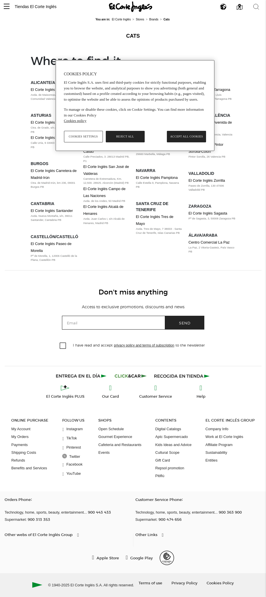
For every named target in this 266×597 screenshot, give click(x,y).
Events (104, 452)
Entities (211, 460)
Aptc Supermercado (171, 437)
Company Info (217, 429)
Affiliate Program (219, 445)
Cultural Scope (167, 452)
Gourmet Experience (115, 437)
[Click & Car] (131, 375)
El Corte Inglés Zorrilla (206, 180)
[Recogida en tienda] (182, 375)
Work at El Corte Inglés (224, 437)
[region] (135, 105)
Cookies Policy (220, 582)
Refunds (18, 460)
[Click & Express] (82, 375)
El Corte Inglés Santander (52, 210)
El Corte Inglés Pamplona (157, 177)
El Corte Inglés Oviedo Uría (53, 137)
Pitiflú (159, 476)
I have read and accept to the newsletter (138, 344)
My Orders (20, 437)
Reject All (125, 136)
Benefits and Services (29, 468)
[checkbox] (63, 345)
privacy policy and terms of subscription (144, 345)
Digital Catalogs (168, 429)
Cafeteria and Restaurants (119, 445)
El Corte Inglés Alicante (50, 89)
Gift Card (162, 460)
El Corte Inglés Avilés (48, 122)
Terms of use (150, 582)
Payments (19, 445)
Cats (133, 36)
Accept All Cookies (186, 136)
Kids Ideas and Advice (173, 445)
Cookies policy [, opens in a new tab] (75, 120)
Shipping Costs (23, 452)
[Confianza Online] (167, 558)
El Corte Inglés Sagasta (207, 213)
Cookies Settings (83, 136)
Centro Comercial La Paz (209, 242)
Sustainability (216, 452)
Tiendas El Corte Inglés (35, 6)
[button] (7, 6)
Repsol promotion (169, 468)
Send (184, 323)
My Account (20, 429)
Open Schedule (111, 429)
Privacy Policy (184, 582)
